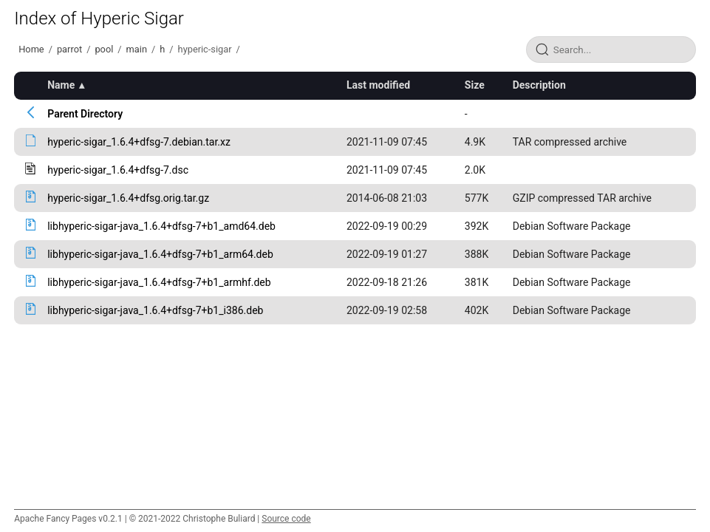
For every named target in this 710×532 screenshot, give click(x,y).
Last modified (378, 85)
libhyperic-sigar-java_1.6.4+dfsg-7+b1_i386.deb (155, 310)
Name (61, 85)
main (136, 49)
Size (475, 85)
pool (104, 49)
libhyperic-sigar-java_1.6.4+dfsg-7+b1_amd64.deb (161, 226)
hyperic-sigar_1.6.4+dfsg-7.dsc (117, 170)
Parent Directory (85, 114)
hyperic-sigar (205, 49)
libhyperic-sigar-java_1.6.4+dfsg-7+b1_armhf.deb (158, 282)
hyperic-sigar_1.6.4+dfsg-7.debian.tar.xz (139, 142)
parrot (69, 49)
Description (539, 85)
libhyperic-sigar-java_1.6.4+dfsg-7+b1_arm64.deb (160, 254)
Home (31, 49)
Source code (286, 519)
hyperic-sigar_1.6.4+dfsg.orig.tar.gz (128, 198)
